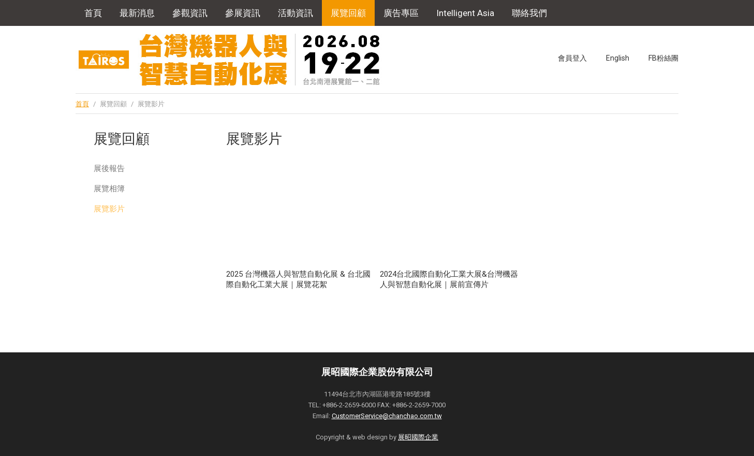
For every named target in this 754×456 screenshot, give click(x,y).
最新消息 (137, 13)
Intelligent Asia (465, 13)
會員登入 (572, 58)
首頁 (93, 13)
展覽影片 (109, 208)
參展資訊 (242, 13)
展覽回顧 (348, 13)
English (617, 58)
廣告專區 (401, 13)
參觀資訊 (190, 13)
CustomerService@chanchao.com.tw (387, 416)
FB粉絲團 (663, 58)
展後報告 (109, 168)
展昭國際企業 (418, 437)
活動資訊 (295, 13)
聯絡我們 (529, 13)
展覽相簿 (109, 188)
